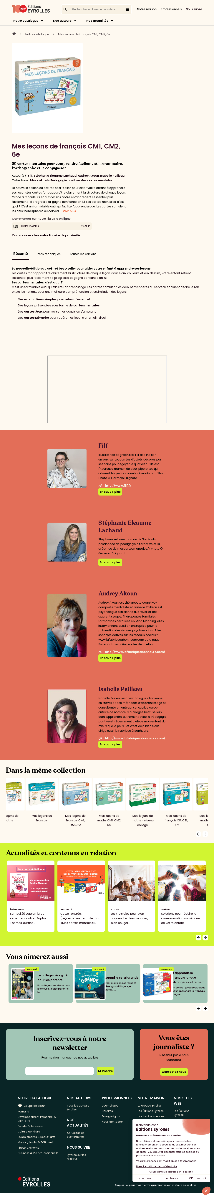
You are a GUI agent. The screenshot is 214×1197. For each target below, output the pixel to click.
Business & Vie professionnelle (39, 1159)
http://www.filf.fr (114, 485)
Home (14, 34)
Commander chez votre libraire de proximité (46, 235)
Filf (30, 176)
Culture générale (30, 1134)
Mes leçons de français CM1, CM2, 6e (84, 34)
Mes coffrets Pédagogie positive (55, 180)
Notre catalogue (25, 21)
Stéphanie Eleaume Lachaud (55, 176)
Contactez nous (174, 1072)
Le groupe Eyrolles (152, 1105)
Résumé (20, 253)
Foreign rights (113, 1118)
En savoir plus (110, 492)
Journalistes (112, 1105)
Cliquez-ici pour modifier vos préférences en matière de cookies (155, 1189)
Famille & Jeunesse (32, 1128)
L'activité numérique (153, 1118)
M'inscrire (105, 1071)
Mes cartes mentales (96, 180)
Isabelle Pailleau (112, 176)
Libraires (109, 1112)
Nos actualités (97, 21)
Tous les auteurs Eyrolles (79, 1107)
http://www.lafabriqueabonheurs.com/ (131, 652)
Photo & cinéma (29, 1153)
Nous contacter (114, 1124)
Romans (24, 1112)
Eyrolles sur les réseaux (78, 1160)
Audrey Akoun (88, 176)
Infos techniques (49, 254)
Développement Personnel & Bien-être (39, 1120)
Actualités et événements (77, 1136)
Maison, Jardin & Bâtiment (37, 1147)
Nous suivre (194, 9)
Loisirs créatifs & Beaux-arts (38, 1141)
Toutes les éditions (82, 254)
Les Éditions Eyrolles (153, 1112)
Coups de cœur (32, 1105)
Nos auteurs (62, 21)
